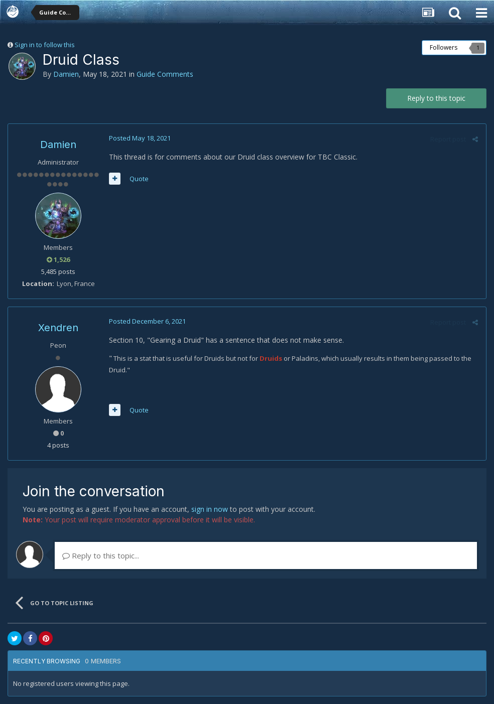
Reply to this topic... (100, 555)
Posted (139, 138)
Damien (66, 74)
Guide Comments (165, 74)
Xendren (58, 328)
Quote (138, 178)
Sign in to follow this (45, 44)
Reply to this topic (436, 98)
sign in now (209, 509)
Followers (443, 47)
